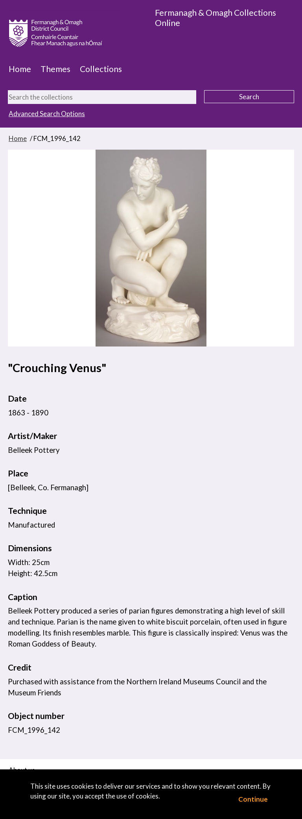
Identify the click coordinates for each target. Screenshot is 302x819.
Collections (101, 69)
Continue (253, 799)
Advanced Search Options (47, 113)
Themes (55, 69)
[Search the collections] (102, 97)
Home (20, 69)
